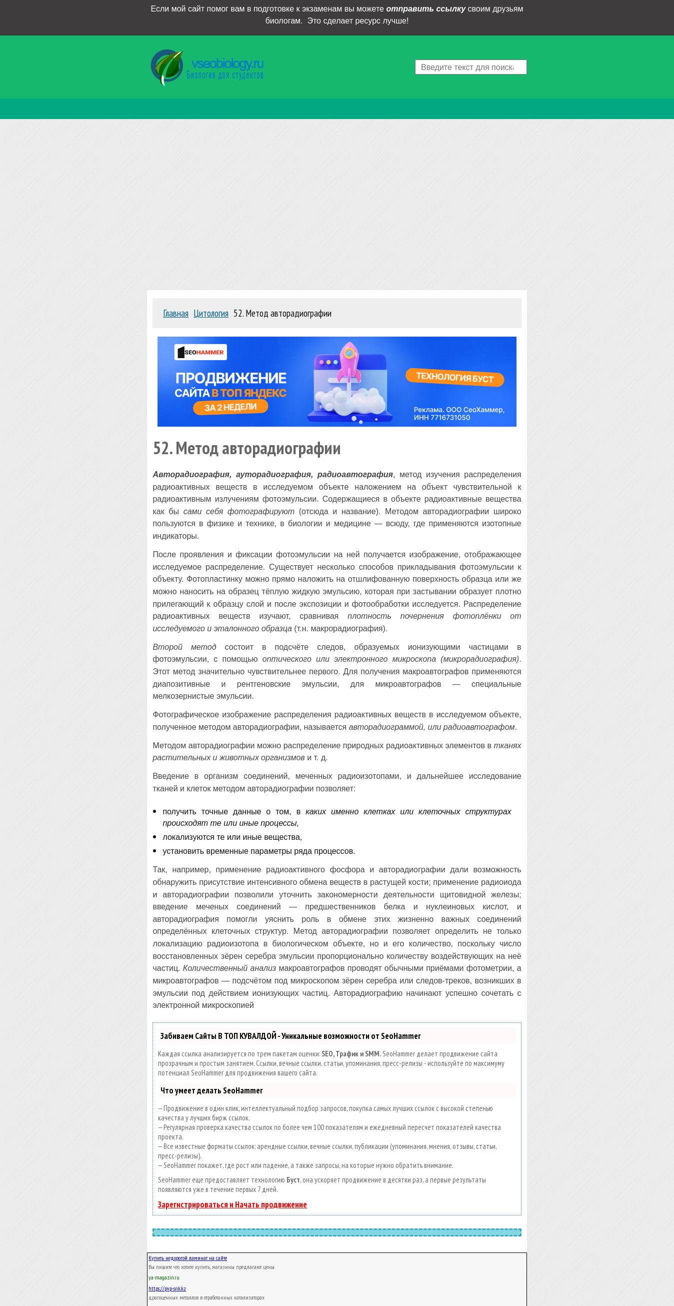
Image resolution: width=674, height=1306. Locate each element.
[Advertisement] (337, 202)
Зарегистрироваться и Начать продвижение (232, 1204)
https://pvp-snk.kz (167, 1288)
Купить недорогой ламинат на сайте (187, 1257)
